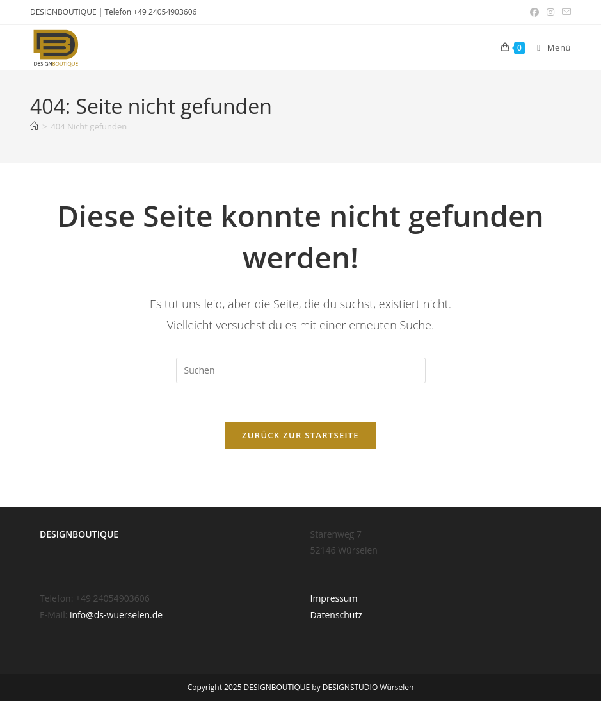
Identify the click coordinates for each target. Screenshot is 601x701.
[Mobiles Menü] (549, 47)
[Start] (34, 126)
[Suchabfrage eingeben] (301, 370)
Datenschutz (336, 615)
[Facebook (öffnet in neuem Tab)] (534, 12)
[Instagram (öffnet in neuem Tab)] (550, 12)
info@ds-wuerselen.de (116, 615)
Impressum (334, 598)
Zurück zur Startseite (300, 435)
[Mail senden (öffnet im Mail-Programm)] (564, 12)
